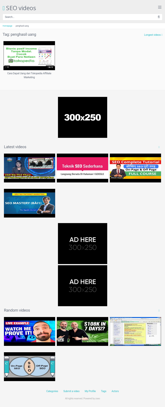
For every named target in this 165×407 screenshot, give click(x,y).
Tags (103, 391)
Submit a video (71, 391)
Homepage (7, 26)
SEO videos (19, 8)
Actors (115, 391)
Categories (52, 391)
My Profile (90, 391)
